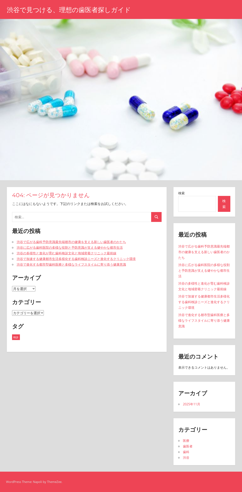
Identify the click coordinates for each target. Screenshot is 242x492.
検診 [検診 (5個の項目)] (15, 337)
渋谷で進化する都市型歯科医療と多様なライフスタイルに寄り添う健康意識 (71, 264)
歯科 (186, 452)
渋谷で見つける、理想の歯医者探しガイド (69, 10)
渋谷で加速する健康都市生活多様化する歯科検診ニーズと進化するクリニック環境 (76, 259)
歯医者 (188, 446)
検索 (181, 193)
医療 (186, 440)
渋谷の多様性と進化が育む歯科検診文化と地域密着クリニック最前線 (66, 253)
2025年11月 (191, 404)
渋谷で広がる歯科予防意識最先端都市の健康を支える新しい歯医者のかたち (71, 242)
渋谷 (186, 457)
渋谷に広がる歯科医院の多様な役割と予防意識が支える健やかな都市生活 (70, 247)
